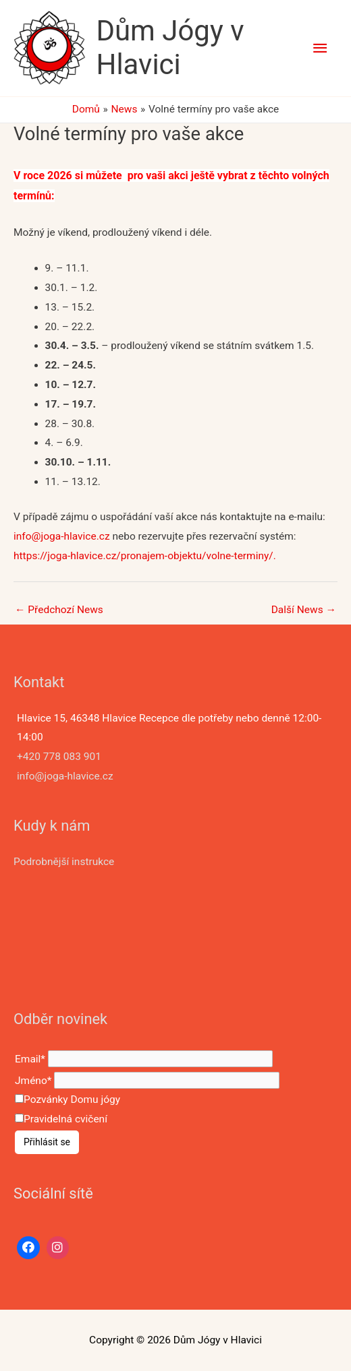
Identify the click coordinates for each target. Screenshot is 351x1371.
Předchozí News (59, 610)
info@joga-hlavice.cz (63, 536)
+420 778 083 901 (59, 757)
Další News (303, 610)
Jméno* (33, 1081)
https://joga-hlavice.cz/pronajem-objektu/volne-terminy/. (145, 556)
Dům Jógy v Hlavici (170, 47)
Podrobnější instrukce (64, 862)
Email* (30, 1058)
